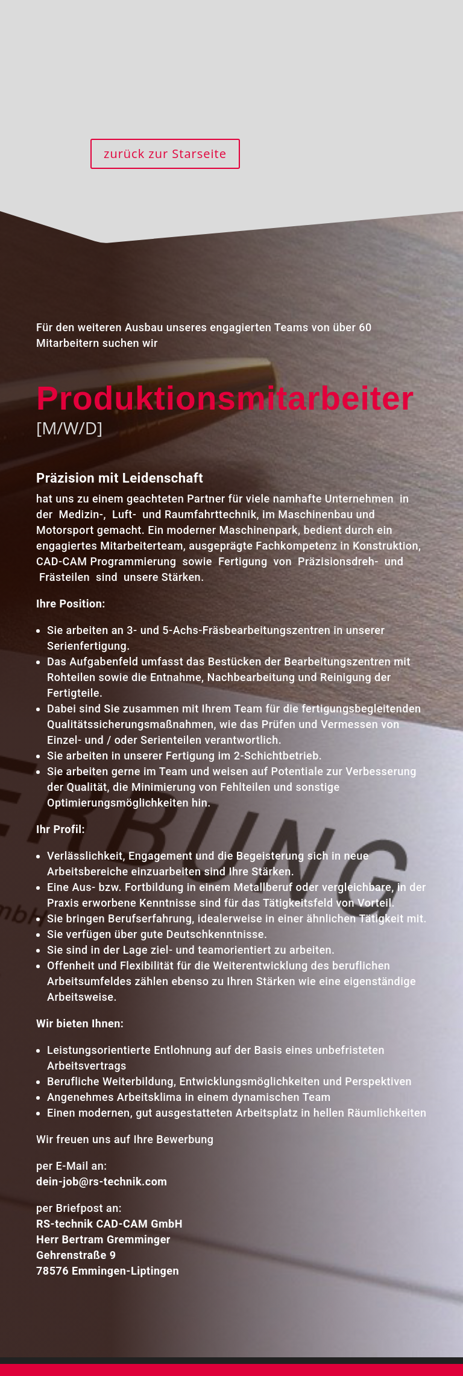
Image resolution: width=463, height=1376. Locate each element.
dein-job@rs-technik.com (96, 1154)
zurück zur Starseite (165, 153)
